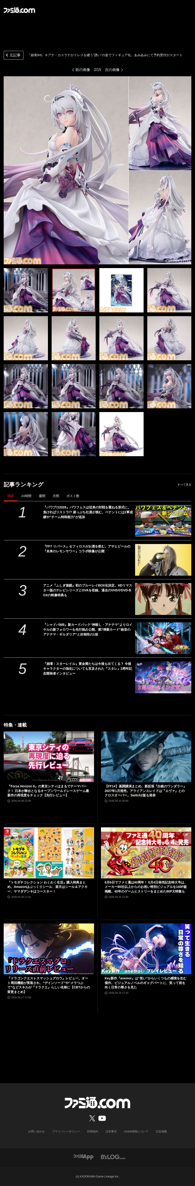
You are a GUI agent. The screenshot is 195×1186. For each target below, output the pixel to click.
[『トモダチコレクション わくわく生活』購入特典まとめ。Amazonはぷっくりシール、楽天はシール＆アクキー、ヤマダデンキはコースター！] (49, 852)
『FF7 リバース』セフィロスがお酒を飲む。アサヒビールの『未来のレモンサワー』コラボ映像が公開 (86, 548)
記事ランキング (24, 484)
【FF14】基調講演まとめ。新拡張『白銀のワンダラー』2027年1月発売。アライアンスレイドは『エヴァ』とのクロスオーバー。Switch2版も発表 (145, 790)
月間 (56, 496)
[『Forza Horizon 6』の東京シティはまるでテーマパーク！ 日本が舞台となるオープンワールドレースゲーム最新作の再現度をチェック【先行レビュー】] (49, 757)
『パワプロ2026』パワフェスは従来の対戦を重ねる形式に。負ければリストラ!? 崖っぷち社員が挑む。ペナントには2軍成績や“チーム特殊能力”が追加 (88, 512)
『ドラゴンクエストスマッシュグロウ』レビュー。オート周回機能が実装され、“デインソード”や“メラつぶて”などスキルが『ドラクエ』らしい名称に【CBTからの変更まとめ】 (48, 985)
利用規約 (92, 1131)
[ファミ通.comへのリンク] (19, 10)
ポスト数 (72, 496)
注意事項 (111, 1131)
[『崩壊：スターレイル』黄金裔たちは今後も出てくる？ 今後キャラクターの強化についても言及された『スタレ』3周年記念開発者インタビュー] (163, 677)
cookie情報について (136, 1131)
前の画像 (82, 70)
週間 (42, 496)
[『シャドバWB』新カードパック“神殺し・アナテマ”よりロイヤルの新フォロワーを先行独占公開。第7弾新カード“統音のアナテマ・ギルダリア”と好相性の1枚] (163, 638)
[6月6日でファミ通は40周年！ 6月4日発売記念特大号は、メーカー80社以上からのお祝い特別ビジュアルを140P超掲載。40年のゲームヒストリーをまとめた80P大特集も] (146, 852)
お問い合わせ (36, 1131)
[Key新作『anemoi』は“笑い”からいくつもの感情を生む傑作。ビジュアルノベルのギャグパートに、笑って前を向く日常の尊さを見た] (146, 949)
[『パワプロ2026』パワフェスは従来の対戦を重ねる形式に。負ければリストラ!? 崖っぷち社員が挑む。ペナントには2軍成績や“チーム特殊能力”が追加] (163, 521)
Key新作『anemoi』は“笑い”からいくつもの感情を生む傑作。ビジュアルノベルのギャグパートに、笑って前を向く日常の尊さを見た (145, 982)
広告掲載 (161, 1131)
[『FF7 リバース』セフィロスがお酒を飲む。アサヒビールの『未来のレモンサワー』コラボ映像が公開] (163, 560)
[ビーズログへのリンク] (113, 1156)
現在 (10, 496)
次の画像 (112, 70)
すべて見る (184, 484)
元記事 (13, 55)
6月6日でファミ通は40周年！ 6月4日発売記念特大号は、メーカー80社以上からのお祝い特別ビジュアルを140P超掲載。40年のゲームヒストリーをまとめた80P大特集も (146, 886)
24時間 (26, 496)
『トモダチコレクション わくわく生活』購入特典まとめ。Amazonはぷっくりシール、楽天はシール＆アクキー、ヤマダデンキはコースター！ (47, 886)
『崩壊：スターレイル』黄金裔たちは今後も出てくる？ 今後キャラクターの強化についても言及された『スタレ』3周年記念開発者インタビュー (87, 668)
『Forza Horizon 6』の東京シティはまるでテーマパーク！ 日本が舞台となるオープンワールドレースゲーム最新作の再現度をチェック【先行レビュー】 (48, 790)
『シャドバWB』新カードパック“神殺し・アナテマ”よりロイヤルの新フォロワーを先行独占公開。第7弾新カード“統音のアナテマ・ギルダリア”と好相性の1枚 (87, 629)
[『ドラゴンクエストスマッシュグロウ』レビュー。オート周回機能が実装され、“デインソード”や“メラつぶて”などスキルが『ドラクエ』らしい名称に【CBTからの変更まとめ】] (49, 949)
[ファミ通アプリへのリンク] (83, 1156)
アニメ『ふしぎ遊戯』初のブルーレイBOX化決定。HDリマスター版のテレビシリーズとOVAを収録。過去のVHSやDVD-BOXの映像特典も (87, 590)
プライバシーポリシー (66, 1131)
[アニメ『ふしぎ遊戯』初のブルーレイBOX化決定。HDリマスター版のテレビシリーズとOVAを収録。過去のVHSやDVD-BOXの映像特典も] (163, 599)
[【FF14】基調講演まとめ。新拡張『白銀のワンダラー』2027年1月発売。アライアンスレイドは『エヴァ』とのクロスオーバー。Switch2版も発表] (146, 757)
